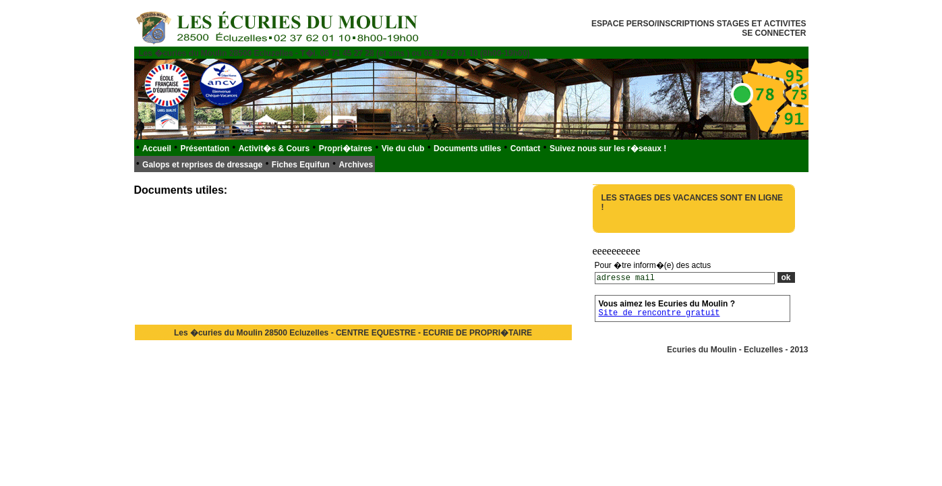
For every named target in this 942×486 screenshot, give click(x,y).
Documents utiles (467, 148)
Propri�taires (345, 148)
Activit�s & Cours (274, 148)
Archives (355, 164)
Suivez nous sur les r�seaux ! (608, 148)
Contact (525, 148)
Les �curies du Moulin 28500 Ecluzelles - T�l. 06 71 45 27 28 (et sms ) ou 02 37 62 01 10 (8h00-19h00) (333, 53)
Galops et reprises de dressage (202, 164)
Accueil (156, 148)
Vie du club (403, 148)
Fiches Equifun (301, 164)
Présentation (204, 148)
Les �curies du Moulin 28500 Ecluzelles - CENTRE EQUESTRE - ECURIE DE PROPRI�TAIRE (353, 333)
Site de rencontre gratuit (659, 313)
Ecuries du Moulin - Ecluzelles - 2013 (737, 349)
